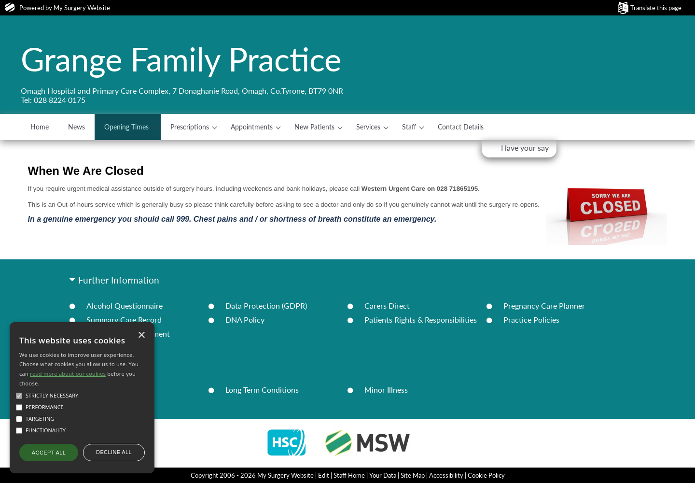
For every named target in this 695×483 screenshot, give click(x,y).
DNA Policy (244, 319)
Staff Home (349, 475)
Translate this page (655, 8)
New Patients (314, 127)
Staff (409, 127)
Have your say (525, 147)
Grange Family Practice (181, 59)
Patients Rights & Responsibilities (420, 319)
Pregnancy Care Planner (544, 305)
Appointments (252, 127)
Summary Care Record (124, 319)
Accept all (49, 452)
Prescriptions (189, 127)
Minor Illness (386, 389)
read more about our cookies (68, 373)
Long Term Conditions (262, 389)
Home (39, 127)
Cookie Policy (486, 475)
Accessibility (446, 475)
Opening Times (126, 127)
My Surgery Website (82, 8)
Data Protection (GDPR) (266, 305)
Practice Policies (531, 319)
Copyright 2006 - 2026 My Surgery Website (252, 475)
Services (368, 127)
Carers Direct (387, 305)
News (76, 127)
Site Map (413, 475)
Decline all (114, 452)
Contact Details (461, 127)
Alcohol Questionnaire (124, 305)
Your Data (382, 475)
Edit (323, 475)
